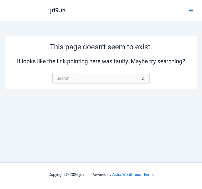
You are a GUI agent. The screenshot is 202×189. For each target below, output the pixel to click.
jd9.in (58, 10)
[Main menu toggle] (191, 10)
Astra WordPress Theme (133, 174)
